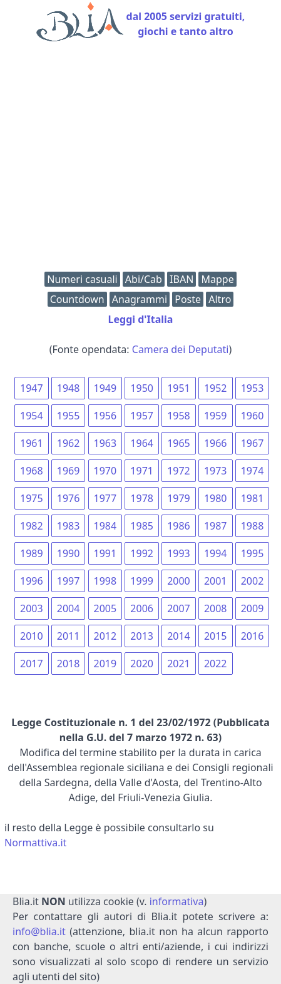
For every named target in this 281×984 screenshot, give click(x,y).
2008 (215, 608)
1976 (68, 498)
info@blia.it (39, 931)
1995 (252, 553)
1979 (178, 498)
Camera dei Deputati (180, 349)
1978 (141, 498)
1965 (178, 443)
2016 (252, 636)
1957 (141, 416)
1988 (252, 526)
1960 (252, 416)
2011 (68, 636)
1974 (252, 471)
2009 (252, 608)
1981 (252, 498)
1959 (215, 416)
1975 (31, 498)
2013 (141, 636)
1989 (31, 553)
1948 (68, 388)
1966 (215, 443)
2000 (178, 581)
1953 (252, 388)
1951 (178, 388)
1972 (178, 471)
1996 (31, 581)
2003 (31, 608)
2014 (178, 636)
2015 (215, 636)
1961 (31, 443)
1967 (252, 443)
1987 (215, 526)
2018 (68, 663)
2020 (141, 663)
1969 (68, 471)
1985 (141, 526)
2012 (105, 636)
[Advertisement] (140, 160)
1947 (31, 388)
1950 (141, 388)
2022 (215, 663)
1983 (68, 526)
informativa (177, 901)
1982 (31, 526)
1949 (105, 388)
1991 (105, 553)
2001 (215, 581)
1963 (105, 443)
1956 (105, 416)
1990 (68, 553)
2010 (31, 636)
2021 (178, 663)
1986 (178, 526)
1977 (105, 498)
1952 (215, 388)
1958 (178, 416)
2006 (141, 608)
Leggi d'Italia (140, 319)
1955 (68, 416)
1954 (31, 416)
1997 (68, 581)
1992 (141, 553)
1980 (215, 498)
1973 (215, 471)
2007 (178, 608)
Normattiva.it (35, 842)
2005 (105, 608)
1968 (31, 471)
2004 (68, 608)
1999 (141, 581)
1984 (105, 526)
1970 (105, 471)
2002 (252, 581)
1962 (68, 443)
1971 (141, 471)
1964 (141, 443)
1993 (178, 553)
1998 (105, 581)
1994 (215, 553)
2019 (105, 663)
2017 (31, 663)
